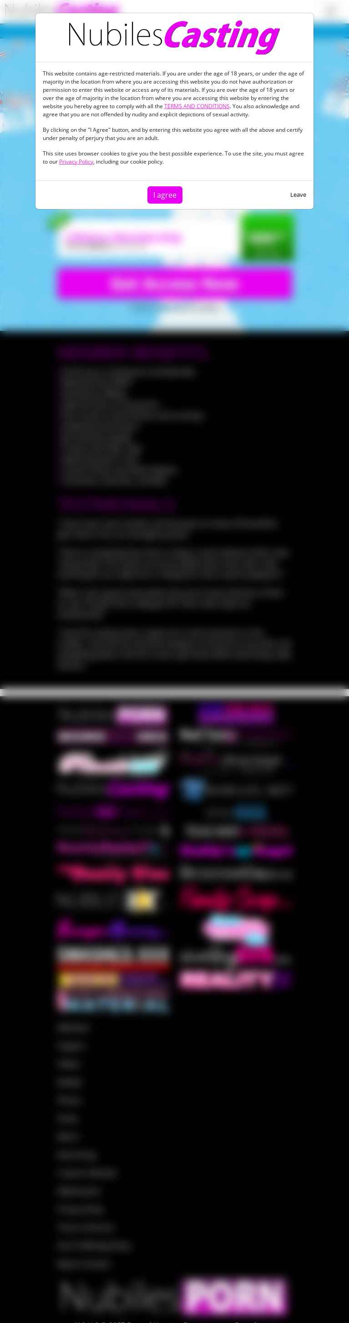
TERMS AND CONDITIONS (197, 106)
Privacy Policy (76, 161)
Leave (298, 194)
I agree (165, 195)
